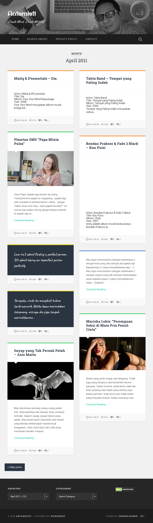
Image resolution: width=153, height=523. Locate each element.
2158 (106, 124)
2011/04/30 (22, 120)
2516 (106, 417)
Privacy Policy (66, 39)
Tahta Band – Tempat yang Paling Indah (108, 80)
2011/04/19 (22, 331)
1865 (34, 279)
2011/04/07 (22, 450)
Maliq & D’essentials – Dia (35, 78)
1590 (34, 331)
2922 (34, 233)
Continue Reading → (25, 220)
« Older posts (15, 467)
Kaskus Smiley (37, 39)
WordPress (58, 516)
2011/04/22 (22, 279)
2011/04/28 (94, 124)
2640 (34, 450)
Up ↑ (142, 516)
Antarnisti (22, 13)
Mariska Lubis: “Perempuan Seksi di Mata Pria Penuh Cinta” (109, 325)
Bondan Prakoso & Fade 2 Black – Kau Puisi (112, 145)
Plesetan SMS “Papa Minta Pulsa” (36, 141)
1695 (106, 302)
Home (15, 39)
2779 (34, 120)
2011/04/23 (94, 239)
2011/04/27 (22, 233)
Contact (91, 39)
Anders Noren (128, 516)
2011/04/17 (94, 417)
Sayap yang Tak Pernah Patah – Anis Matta (39, 352)
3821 (106, 239)
